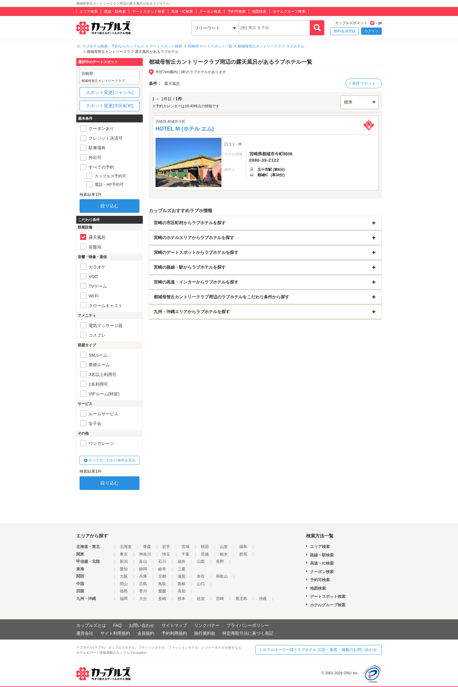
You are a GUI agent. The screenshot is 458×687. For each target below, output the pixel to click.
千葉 (185, 554)
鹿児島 (241, 598)
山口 (201, 584)
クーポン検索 (210, 11)
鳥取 (162, 584)
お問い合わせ (141, 625)
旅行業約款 (204, 633)
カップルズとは (91, 625)
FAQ (117, 625)
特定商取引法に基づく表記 (247, 633)
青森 (147, 546)
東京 (124, 554)
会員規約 (145, 633)
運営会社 (84, 633)
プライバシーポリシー (248, 625)
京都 (162, 576)
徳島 (124, 591)
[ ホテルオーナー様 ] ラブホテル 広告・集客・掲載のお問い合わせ (318, 649)
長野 (220, 561)
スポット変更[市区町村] (109, 105)
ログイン (371, 31)
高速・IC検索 (182, 11)
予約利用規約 (174, 633)
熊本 (181, 598)
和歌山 (222, 576)
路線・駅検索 (115, 11)
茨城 (205, 554)
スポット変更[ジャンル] (109, 92)
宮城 (185, 546)
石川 (162, 561)
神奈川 (145, 554)
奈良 (201, 576)
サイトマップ (174, 625)
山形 (224, 546)
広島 (143, 584)
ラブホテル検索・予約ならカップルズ (113, 46)
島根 (181, 584)
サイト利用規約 (115, 633)
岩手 (166, 546)
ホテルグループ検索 (289, 11)
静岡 (143, 569)
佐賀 (201, 598)
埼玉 (166, 554)
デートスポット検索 (148, 11)
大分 (143, 598)
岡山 (124, 584)
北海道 (126, 546)
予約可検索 (236, 11)
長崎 (162, 598)
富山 (143, 561)
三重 (181, 569)
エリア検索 (89, 11)
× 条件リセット (362, 83)
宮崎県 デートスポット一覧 (210, 46)
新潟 (124, 561)
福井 (181, 561)
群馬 (243, 554)
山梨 (201, 561)
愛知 (124, 569)
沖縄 (263, 598)
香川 (143, 591)
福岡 (124, 598)
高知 (181, 591)
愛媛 (162, 591)
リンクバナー (207, 625)
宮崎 (220, 598)
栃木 (224, 554)
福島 (243, 546)
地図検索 (259, 11)
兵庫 (143, 576)
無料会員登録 (344, 31)
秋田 (205, 546)
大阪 (124, 576)
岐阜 (162, 569)
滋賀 (181, 576)
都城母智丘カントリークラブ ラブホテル (271, 46)
